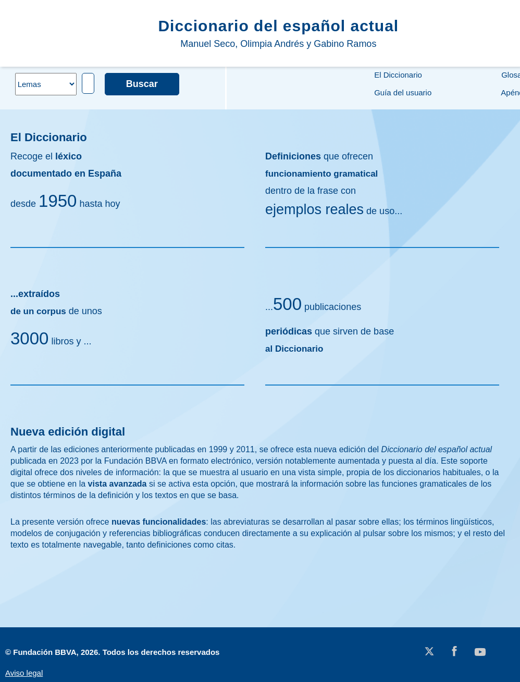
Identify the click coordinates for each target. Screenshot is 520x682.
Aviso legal (24, 672)
